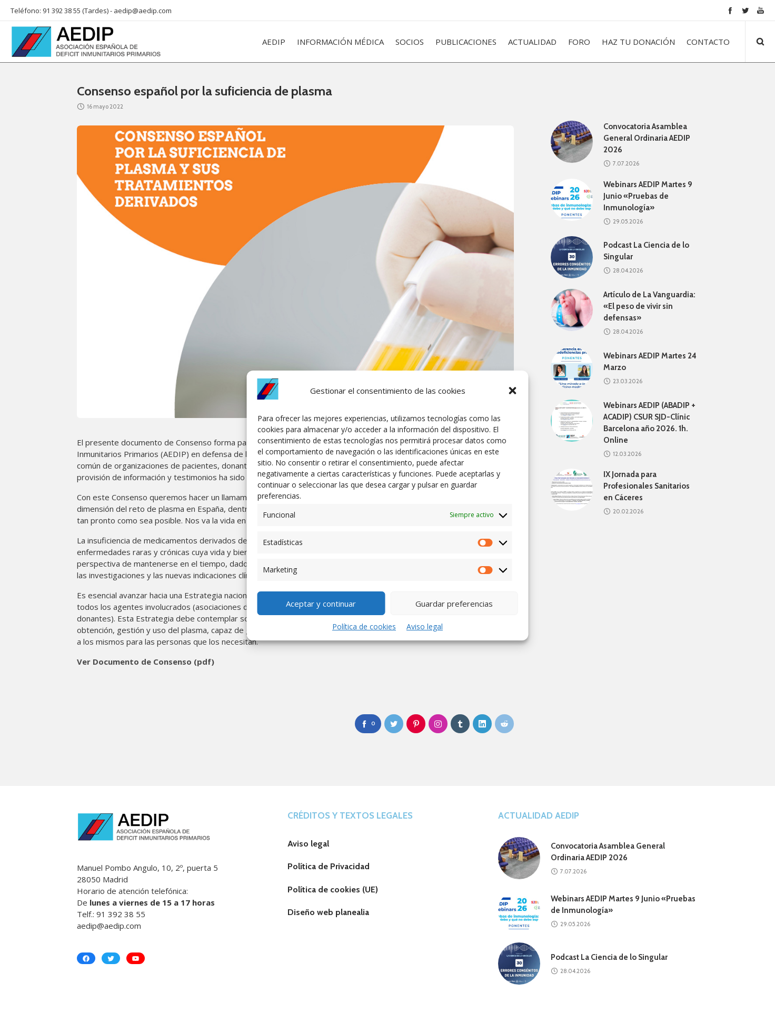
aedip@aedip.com (143, 10)
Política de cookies (364, 626)
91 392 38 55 (120, 914)
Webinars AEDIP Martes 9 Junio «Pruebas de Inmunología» (647, 196)
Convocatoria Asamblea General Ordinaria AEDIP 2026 (646, 138)
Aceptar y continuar (321, 603)
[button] (513, 390)
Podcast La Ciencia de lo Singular (609, 957)
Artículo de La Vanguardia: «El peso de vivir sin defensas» (649, 306)
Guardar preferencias (454, 603)
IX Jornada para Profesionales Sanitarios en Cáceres (646, 486)
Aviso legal (424, 626)
